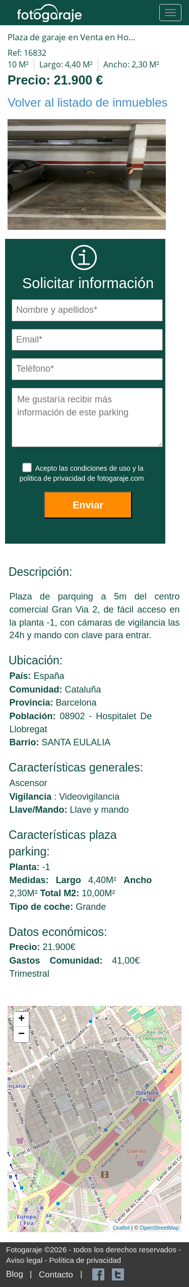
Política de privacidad (85, 1260)
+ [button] (21, 1019)
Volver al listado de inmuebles (88, 102)
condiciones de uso (101, 468)
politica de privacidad (54, 478)
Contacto (56, 1274)
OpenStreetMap (159, 1228)
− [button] (21, 1034)
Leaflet (121, 1228)
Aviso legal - (27, 1260)
